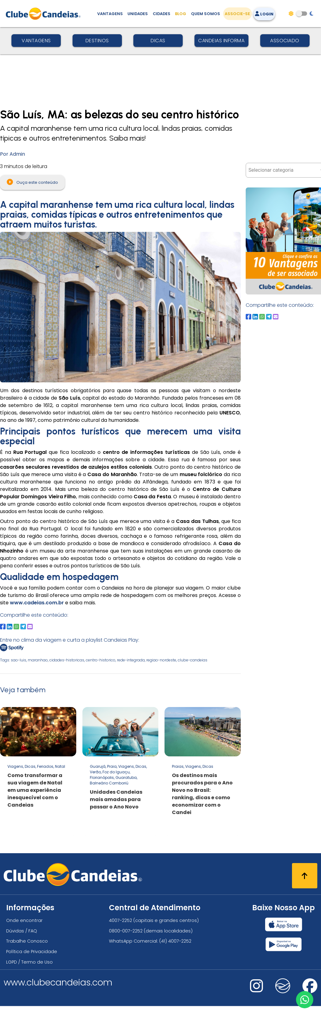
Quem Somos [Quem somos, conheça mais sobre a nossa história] (205, 13)
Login (264, 14)
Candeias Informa (221, 40)
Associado (284, 40)
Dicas (158, 40)
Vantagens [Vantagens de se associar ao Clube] (110, 13)
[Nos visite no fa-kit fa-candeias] (283, 991)
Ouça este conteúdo (32, 182)
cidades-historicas (66, 660)
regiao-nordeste (161, 660)
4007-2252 (120, 920)
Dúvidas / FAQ (21, 931)
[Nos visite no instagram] (256, 990)
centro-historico (100, 660)
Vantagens (36, 40)
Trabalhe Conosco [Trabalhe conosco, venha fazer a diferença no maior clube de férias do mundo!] (27, 941)
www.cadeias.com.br (37, 602)
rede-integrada (131, 660)
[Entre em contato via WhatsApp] (304, 999)
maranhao (38, 660)
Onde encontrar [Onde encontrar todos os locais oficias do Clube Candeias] (24, 920)
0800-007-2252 (126, 931)
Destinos (97, 40)
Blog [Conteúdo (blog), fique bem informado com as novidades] (180, 13)
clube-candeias (192, 660)
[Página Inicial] (44, 13)
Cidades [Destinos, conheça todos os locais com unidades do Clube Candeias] (161, 13)
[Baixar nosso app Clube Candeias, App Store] (283, 924)
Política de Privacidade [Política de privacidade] (31, 951)
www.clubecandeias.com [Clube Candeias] (58, 982)
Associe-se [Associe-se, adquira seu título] (237, 13)
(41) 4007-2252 (175, 941)
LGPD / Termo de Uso (29, 962)
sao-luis (18, 660)
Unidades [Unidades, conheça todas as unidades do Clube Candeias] (137, 13)
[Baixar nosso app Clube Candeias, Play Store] (283, 944)
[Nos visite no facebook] (309, 990)
